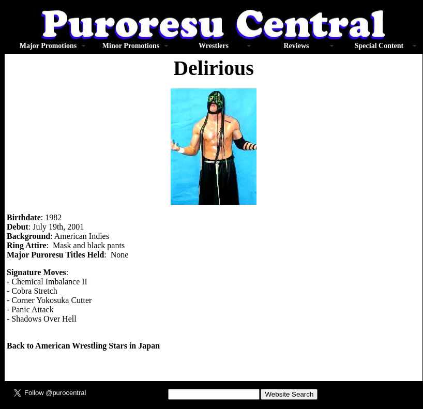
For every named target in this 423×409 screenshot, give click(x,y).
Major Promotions (48, 46)
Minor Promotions (130, 46)
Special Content (379, 46)
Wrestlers (214, 46)
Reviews (296, 46)
